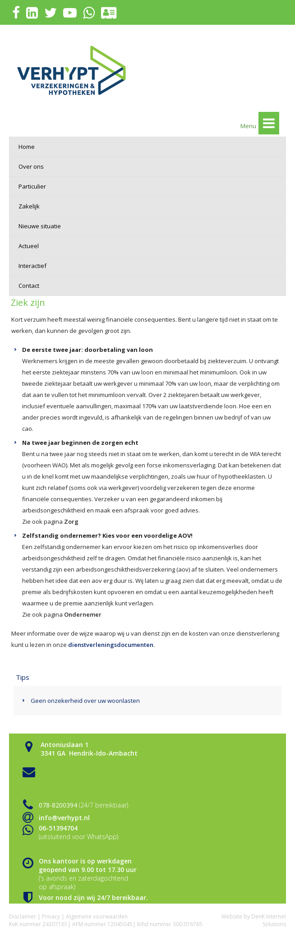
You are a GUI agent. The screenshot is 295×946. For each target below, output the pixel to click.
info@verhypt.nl (64, 817)
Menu (259, 123)
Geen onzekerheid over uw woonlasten (85, 701)
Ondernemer (82, 614)
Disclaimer (22, 916)
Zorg (71, 521)
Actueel (28, 246)
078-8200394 (58, 805)
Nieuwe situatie (39, 226)
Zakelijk (29, 206)
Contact (28, 285)
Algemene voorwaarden (97, 916)
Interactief (32, 266)
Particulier (32, 186)
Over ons (31, 166)
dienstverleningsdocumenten (110, 645)
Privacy (51, 916)
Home (26, 147)
